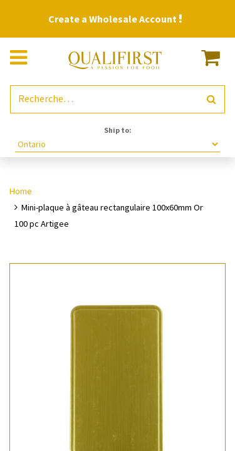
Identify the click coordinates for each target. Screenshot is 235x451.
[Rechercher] (211, 99)
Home (20, 191)
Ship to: (118, 130)
